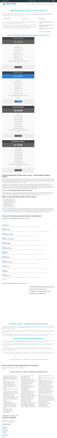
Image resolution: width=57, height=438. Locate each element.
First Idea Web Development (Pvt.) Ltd (15, 256)
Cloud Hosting (4, 328)
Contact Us (4, 380)
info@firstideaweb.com (8, 393)
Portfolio (3, 373)
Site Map (15, 407)
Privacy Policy (11, 407)
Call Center (4, 333)
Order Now (8, 69)
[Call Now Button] (28, 411)
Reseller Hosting (5, 324)
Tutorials (3, 379)
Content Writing (5, 353)
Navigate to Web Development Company (9, 396)
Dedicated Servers (5, 326)
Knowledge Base (5, 378)
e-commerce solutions (15, 15)
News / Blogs (4, 368)
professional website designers (14, 123)
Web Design (4, 350)
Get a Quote (8, 64)
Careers (3, 369)
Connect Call (4, 116)
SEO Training (4, 362)
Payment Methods (5, 363)
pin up (28, 413)
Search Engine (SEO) (5, 352)
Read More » (4, 125)
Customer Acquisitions (6, 336)
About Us (3, 367)
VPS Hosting (4, 325)
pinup (28, 412)
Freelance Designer (5, 361)
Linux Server (4, 329)
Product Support (5, 377)
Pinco (28, 414)
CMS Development (5, 354)
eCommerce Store (5, 355)
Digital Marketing (5, 351)
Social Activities (5, 370)
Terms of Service (5, 407)
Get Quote (4, 265)
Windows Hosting (5, 327)
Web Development (5, 349)
